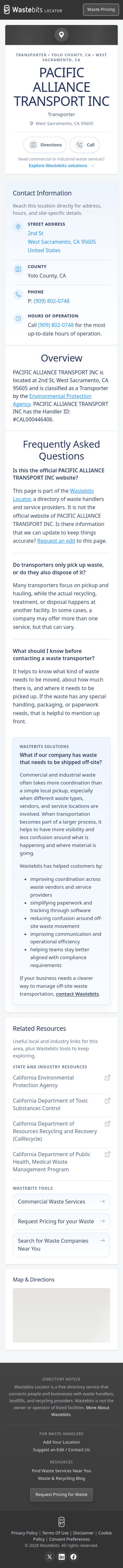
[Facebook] (73, 1557)
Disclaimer (83, 1533)
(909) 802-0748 (52, 301)
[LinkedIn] (61, 1557)
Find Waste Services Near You (61, 1471)
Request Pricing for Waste (61, 1494)
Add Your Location (61, 1442)
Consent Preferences (69, 1539)
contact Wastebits (77, 993)
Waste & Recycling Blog (61, 1478)
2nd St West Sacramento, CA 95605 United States (62, 242)
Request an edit (56, 540)
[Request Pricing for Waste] (101, 10)
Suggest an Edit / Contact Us (61, 1450)
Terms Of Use (55, 1533)
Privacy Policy (24, 1533)
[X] (49, 1557)
